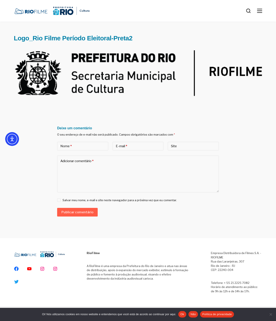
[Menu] (259, 10)
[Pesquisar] (248, 11)
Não (193, 314)
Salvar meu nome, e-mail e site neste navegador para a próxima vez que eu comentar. (120, 200)
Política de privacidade (217, 314)
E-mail (121, 146)
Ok (182, 314)
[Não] (270, 314)
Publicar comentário (77, 212)
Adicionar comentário (77, 161)
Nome (66, 146)
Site (174, 146)
